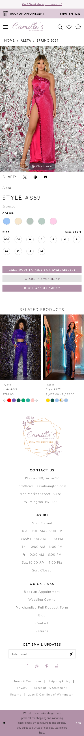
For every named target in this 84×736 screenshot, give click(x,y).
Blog (42, 615)
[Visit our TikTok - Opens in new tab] (56, 666)
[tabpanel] (42, 109)
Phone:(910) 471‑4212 (42, 478)
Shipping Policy (59, 681)
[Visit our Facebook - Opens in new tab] (27, 666)
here (41, 732)
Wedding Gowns (42, 600)
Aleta (26, 40)
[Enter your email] (42, 653)
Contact (41, 623)
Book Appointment (42, 288)
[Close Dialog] (4, 723)
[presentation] (20, 347)
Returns (41, 631)
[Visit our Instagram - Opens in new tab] (37, 666)
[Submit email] (71, 653)
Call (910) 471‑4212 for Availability (42, 269)
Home (9, 40)
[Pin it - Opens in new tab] (35, 177)
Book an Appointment (42, 592)
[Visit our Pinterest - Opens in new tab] (46, 666)
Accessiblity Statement (50, 687)
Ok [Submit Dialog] (79, 723)
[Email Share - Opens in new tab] (45, 177)
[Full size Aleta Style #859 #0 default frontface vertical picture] (42, 109)
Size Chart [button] (73, 231)
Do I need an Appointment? (42, 4)
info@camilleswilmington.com (42, 486)
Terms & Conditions (28, 681)
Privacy (22, 687)
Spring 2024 (47, 40)
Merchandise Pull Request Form (42, 607)
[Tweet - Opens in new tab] (25, 177)
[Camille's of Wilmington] (28, 26)
